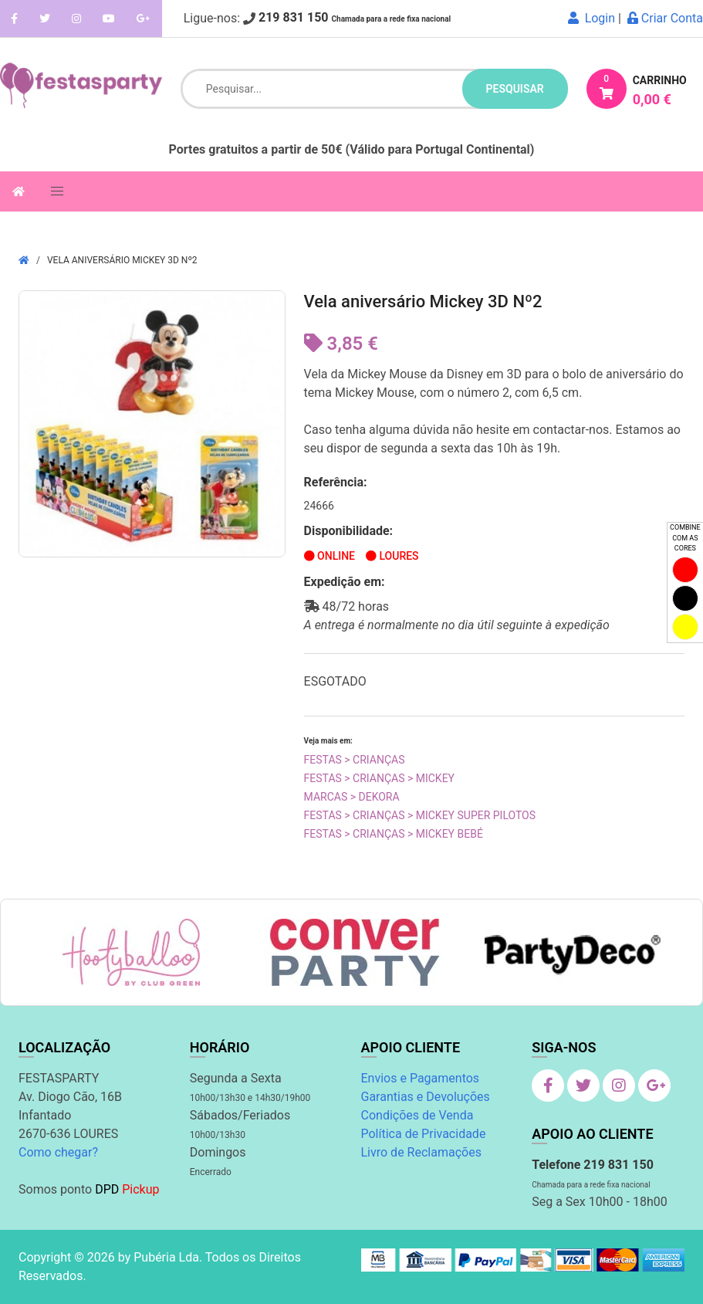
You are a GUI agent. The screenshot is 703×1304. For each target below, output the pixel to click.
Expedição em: (344, 581)
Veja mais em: (328, 741)
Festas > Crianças (354, 760)
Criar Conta (665, 18)
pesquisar (515, 89)
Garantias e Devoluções (425, 1096)
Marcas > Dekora (352, 797)
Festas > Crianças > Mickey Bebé (393, 834)
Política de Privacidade (423, 1133)
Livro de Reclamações (421, 1152)
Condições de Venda (417, 1115)
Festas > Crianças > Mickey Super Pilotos (420, 815)
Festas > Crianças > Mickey (379, 778)
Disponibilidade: (349, 530)
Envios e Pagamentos (420, 1078)
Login (591, 18)
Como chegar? (58, 1152)
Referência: (335, 482)
